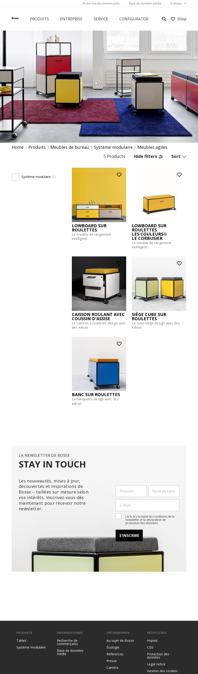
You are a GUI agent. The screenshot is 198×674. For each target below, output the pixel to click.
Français (176, 3)
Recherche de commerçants (101, 3)
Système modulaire (113, 147)
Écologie (112, 647)
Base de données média (145, 3)
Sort (178, 156)
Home (18, 147)
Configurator (133, 18)
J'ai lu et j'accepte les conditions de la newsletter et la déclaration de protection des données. (150, 519)
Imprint (152, 640)
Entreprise (71, 18)
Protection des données (158, 656)
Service (101, 18)
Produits (39, 18)
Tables (21, 640)
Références (115, 654)
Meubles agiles (152, 147)
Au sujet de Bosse (120, 640)
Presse (111, 661)
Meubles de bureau (69, 147)
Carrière (112, 667)
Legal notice (156, 664)
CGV (150, 647)
